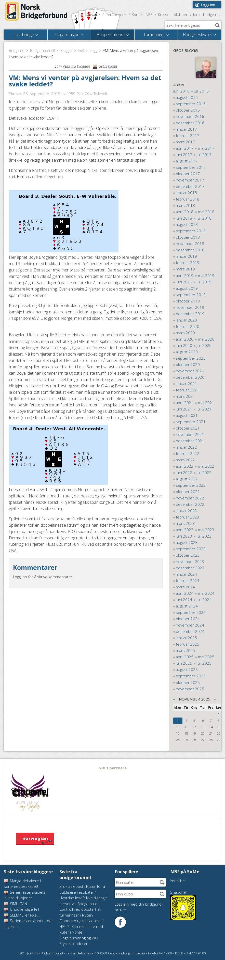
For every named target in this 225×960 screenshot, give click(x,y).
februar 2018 (187, 199)
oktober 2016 (188, 110)
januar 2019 (186, 256)
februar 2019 (187, 262)
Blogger (66, 50)
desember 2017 (190, 186)
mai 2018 (206, 211)
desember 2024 (190, 631)
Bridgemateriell (42, 50)
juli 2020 (204, 345)
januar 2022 (186, 447)
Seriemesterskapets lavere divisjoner (25, 895)
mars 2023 (185, 523)
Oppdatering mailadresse (81, 920)
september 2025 (191, 675)
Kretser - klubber (173, 14)
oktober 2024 (188, 618)
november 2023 (190, 561)
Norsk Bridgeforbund (36, 11)
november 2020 (190, 370)
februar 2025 (187, 644)
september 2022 (191, 485)
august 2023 (187, 542)
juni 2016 (181, 91)
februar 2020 (187, 326)
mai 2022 (206, 466)
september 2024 (191, 612)
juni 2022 (184, 472)
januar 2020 (186, 320)
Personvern (115, 14)
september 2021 (191, 421)
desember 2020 (190, 377)
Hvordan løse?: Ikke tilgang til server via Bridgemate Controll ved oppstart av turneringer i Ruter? (83, 906)
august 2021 (187, 415)
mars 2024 (185, 586)
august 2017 (187, 160)
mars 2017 (185, 141)
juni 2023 (184, 536)
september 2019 (191, 294)
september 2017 (191, 167)
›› (215, 699)
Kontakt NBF (142, 14)
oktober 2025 (188, 682)
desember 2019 (190, 313)
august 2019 (187, 288)
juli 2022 (204, 472)
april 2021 (184, 402)
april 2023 (184, 529)
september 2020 (191, 358)
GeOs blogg (87, 50)
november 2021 (190, 434)
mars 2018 (185, 205)
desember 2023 (190, 567)
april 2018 (184, 211)
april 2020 (184, 339)
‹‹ (174, 699)
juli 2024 (204, 599)
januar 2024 (186, 574)
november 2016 (190, 116)
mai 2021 (206, 402)
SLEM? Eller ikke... (22, 915)
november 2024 (190, 625)
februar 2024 (187, 580)
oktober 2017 (188, 173)
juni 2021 (184, 409)
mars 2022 (185, 459)
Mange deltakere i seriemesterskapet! (22, 883)
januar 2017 (186, 129)
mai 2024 (206, 593)
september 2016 (191, 103)
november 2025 (190, 688)
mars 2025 (185, 650)
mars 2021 (185, 396)
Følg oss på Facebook (120, 922)
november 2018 (190, 243)
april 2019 (184, 275)
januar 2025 (186, 637)
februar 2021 (187, 389)
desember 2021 (190, 440)
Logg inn (208, 4)
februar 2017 (187, 135)
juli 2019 (204, 281)
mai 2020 (206, 339)
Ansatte (93, 14)
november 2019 (190, 307)
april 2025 (184, 656)
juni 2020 (184, 345)
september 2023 (191, 548)
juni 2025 (184, 663)
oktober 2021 (188, 428)
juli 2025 (204, 663)
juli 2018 (204, 218)
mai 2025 (206, 656)
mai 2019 (206, 275)
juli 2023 (204, 536)
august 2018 (187, 224)
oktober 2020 (188, 364)
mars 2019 (185, 268)
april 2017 (184, 148)
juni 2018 (184, 218)
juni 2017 (184, 154)
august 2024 (187, 605)
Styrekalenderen (73, 943)
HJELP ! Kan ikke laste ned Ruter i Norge (81, 929)
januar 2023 (186, 510)
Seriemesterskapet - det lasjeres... (28, 923)
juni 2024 (184, 599)
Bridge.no (16, 50)
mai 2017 (206, 148)
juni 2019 (184, 281)
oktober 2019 (188, 300)
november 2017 (190, 179)
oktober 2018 (188, 237)
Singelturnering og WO (78, 937)
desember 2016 (190, 122)
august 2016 (187, 97)
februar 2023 (187, 517)
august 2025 (187, 669)
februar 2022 (187, 453)
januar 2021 (186, 383)
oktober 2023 (188, 555)
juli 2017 (204, 154)
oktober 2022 (188, 491)
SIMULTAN (15, 903)
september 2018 (191, 230)
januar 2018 (186, 192)
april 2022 (184, 466)
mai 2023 (206, 529)
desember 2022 (190, 504)
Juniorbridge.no (206, 14)
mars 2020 (185, 332)
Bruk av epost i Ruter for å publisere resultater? (82, 889)
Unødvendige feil (21, 909)
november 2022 (190, 497)
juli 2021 (204, 409)
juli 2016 (201, 91)
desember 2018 (190, 249)
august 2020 (187, 351)
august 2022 (187, 478)
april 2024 (184, 593)
